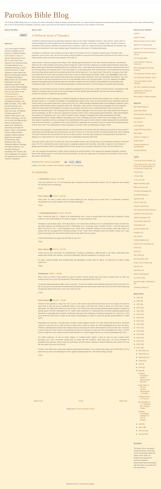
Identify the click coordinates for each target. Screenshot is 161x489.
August (141, 361)
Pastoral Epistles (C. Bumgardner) (141, 145)
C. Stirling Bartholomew (47, 213)
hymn (136, 251)
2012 (138, 344)
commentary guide (141, 221)
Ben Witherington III (141, 107)
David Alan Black (140, 111)
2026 (138, 298)
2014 (138, 338)
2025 (138, 301)
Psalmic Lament (140, 206)
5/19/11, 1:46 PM (55, 273)
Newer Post (38, 401)
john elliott (138, 255)
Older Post (123, 401)
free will (137, 236)
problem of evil (70, 165)
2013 (138, 341)
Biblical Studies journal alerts (145, 41)
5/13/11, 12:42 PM (57, 179)
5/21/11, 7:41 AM (59, 300)
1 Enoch (137, 172)
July (140, 364)
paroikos (137, 266)
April (140, 424)
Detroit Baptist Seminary (143, 114)
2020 (138, 318)
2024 (138, 304)
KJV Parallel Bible (140, 58)
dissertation (138, 225)
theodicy (80, 165)
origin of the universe (142, 263)
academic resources (141, 214)
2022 (138, 311)
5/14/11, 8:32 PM (64, 213)
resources (137, 278)
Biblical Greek (139, 187)
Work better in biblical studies (145, 97)
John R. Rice (139, 202)
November (143, 354)
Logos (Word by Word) (142, 129)
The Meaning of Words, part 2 (145, 77)
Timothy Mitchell (140, 150)
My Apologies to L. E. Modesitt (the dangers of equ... (144, 405)
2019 (138, 321)
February (142, 431)
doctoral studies (140, 229)
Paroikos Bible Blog (37, 15)
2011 (138, 348)
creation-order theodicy (55, 165)
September (143, 357)
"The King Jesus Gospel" (143, 161)
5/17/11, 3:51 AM (59, 249)
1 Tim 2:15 (138, 180)
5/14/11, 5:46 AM (59, 196)
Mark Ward (138, 133)
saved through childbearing (144, 282)
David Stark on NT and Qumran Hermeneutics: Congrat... (144, 389)
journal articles (139, 259)
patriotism (137, 270)
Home (81, 401)
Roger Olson (138, 141)
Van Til (56, 182)
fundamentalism (140, 240)
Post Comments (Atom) (86, 409)
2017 (138, 328)
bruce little (42, 165)
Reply (40, 188)
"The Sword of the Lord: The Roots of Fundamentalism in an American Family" (144, 166)
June (141, 367)
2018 (138, 324)
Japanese (137, 199)
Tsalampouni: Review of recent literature (143, 92)
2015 (138, 334)
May (140, 371)
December (143, 351)
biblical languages (140, 217)
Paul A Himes (43, 196)
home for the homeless (142, 244)
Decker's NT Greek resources (145, 49)
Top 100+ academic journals (144, 87)
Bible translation (140, 183)
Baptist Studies (139, 37)
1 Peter (136, 176)
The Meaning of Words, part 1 (145, 74)
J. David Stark (43, 179)
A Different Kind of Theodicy (144, 398)
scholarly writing (140, 287)
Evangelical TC (139, 118)
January (142, 434)
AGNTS (137, 34)
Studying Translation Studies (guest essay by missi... (144, 378)
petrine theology (140, 274)
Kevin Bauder (139, 126)
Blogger (91, 484)
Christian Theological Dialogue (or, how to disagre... (144, 416)
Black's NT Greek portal (143, 45)
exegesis (137, 232)
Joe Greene (138, 122)
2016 (138, 331)
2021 (138, 314)
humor (136, 248)
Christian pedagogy (141, 191)
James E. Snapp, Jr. (141, 137)
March (141, 427)
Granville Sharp (140, 195)
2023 (138, 308)
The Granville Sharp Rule (143, 210)
